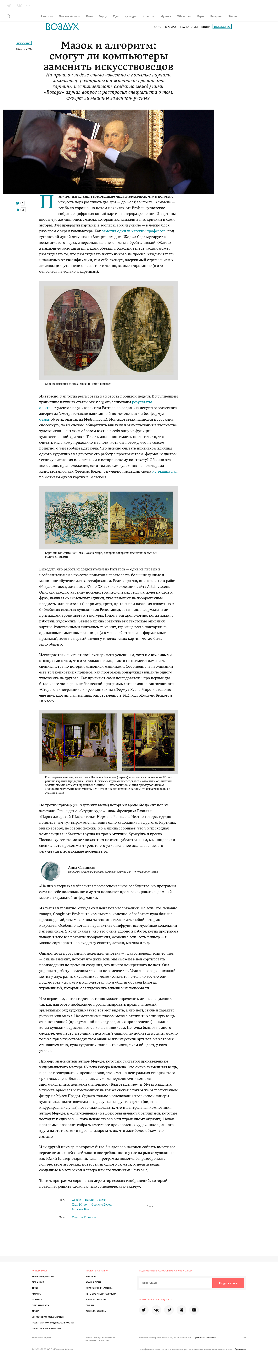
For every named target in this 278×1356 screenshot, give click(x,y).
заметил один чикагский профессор (133, 231)
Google (76, 1200)
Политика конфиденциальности (53, 1322)
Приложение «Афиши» (100, 1287)
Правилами (240, 1349)
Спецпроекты (40, 1305)
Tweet (151, 1206)
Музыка (170, 26)
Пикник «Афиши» (96, 1311)
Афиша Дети (93, 1282)
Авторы (37, 1293)
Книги (205, 26)
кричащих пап (165, 472)
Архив (35, 1311)
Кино (157, 26)
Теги (35, 1287)
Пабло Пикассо (95, 1200)
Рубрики (37, 1299)
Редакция (38, 1282)
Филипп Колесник (84, 1217)
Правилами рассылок (205, 1337)
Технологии (189, 26)
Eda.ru (90, 1305)
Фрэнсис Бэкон (101, 1204)
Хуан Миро (79, 1204)
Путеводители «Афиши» (101, 1293)
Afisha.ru (91, 1276)
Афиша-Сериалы (96, 1299)
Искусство (222, 26)
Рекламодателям (43, 1276)
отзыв (44, 420)
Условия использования (48, 1316)
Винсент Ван (80, 1209)
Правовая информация (46, 1328)
